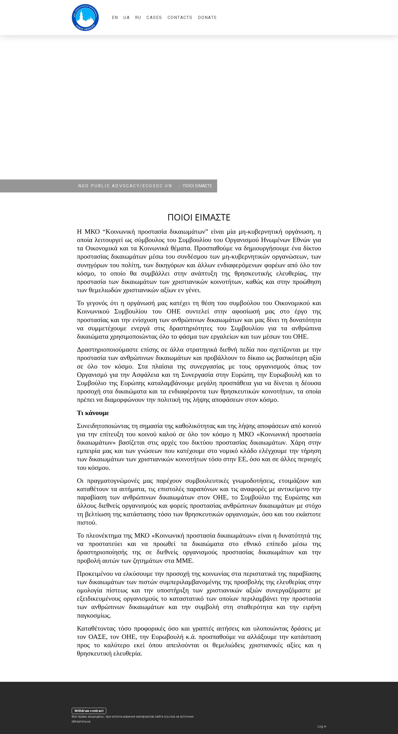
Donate (207, 17)
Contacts (180, 17)
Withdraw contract (89, 711)
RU (138, 17)
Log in (321, 726)
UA (126, 17)
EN (115, 17)
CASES (154, 17)
